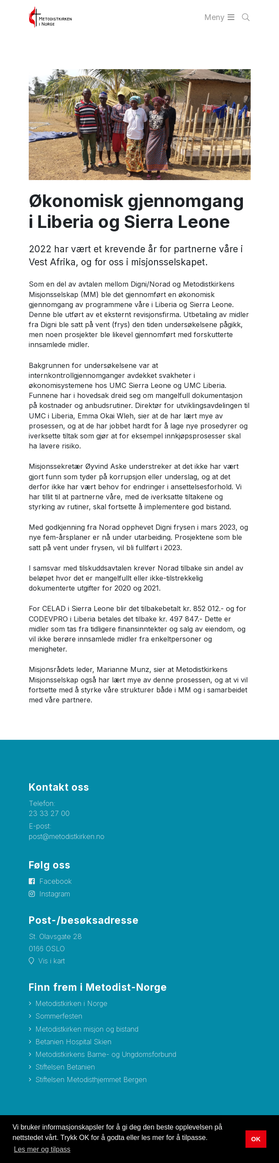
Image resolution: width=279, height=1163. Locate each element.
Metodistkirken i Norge (71, 1003)
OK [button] (256, 1139)
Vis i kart (51, 960)
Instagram (54, 893)
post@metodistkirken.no (66, 836)
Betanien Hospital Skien (73, 1041)
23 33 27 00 (49, 813)
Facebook (55, 881)
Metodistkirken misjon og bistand (86, 1029)
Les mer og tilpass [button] (42, 1149)
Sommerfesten (58, 1016)
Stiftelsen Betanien (65, 1067)
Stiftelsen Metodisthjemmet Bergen (91, 1079)
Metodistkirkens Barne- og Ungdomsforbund (105, 1054)
